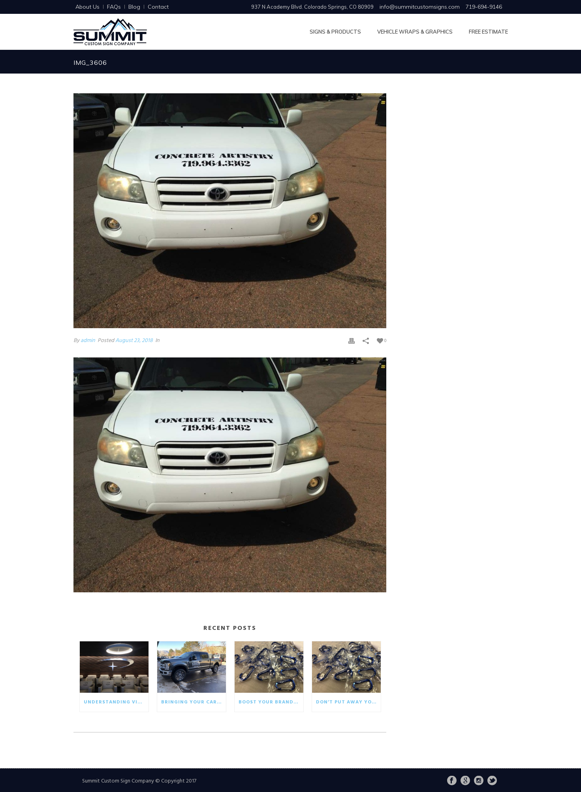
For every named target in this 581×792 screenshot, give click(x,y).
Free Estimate (488, 31)
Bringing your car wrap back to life (193, 702)
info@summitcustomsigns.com (420, 6)
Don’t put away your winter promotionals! (348, 702)
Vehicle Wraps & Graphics (415, 31)
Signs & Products (335, 31)
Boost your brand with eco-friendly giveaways (271, 702)
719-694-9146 (484, 6)
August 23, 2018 (134, 340)
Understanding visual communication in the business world (116, 702)
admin (88, 340)
